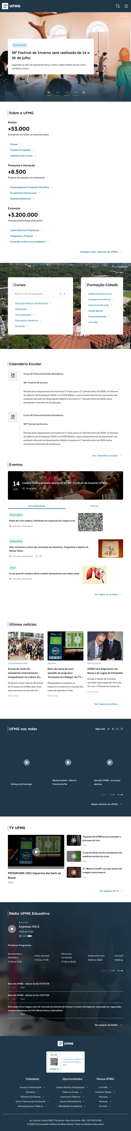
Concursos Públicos (70, 1096)
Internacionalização (100, 305)
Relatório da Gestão (31, 1096)
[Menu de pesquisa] (118, 6)
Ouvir (12, 987)
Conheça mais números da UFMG (101, 251)
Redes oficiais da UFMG (106, 804)
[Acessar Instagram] (108, 729)
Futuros (94, 506)
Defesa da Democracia (102, 293)
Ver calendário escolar (107, 455)
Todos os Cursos (70, 1092)
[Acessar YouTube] (117, 729)
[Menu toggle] (126, 6)
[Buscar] (60, 294)
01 (49, 92)
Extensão (22, 326)
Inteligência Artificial (101, 299)
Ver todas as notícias (108, 704)
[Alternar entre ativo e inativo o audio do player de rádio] (20, 936)
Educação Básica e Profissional (33, 303)
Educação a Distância (28, 320)
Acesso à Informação (30, 1087)
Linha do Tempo (103, 1092)
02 (57, 92)
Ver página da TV (110, 891)
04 (76, 92)
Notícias (103, 1101)
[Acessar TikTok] (113, 729)
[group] (26, 762)
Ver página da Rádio (108, 1025)
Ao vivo (23, 922)
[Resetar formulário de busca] (64, 294)
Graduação (23, 309)
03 (66, 92)
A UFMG (103, 1087)
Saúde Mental (97, 311)
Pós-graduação (25, 314)
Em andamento (36, 506)
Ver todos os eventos (108, 594)
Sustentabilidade (99, 316)
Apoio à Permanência (70, 1101)
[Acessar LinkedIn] (122, 729)
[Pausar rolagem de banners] (83, 92)
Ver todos (95, 322)
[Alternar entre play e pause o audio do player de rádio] (12, 929)
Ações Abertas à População (70, 1087)
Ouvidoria (30, 1092)
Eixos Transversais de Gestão (30, 1101)
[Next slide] (120, 794)
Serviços (103, 1096)
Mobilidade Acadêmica (70, 1106)
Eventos (103, 1106)
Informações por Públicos (31, 1106)
